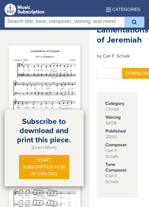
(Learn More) (44, 147)
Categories (123, 9)
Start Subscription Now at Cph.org (43, 167)
